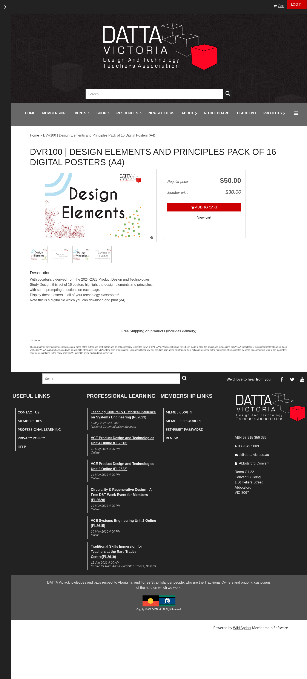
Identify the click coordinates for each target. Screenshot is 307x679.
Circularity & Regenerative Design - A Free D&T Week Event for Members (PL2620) (121, 495)
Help (22, 446)
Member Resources (183, 421)
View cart (204, 217)
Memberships (30, 421)
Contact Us (29, 412)
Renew (172, 438)
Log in (296, 4)
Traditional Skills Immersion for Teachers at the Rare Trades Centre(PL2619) (116, 552)
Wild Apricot (242, 628)
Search (228, 93)
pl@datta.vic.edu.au (254, 455)
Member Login (179, 412)
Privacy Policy (31, 438)
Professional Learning (39, 429)
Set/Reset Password (184, 429)
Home (34, 135)
